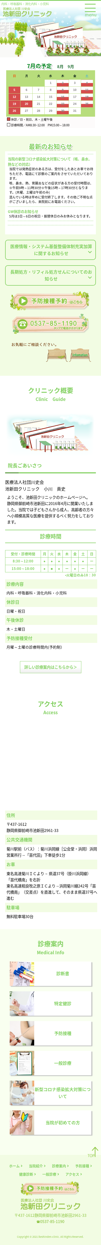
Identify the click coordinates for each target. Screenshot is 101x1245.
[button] (62, 66)
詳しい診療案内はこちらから (50, 667)
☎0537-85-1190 (50, 1221)
